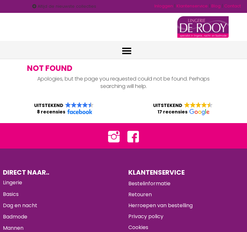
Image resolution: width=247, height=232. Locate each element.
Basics (11, 194)
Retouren (140, 194)
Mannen (13, 228)
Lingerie (12, 182)
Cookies (138, 227)
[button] (64, 108)
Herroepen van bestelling (160, 205)
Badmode (15, 216)
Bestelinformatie (149, 183)
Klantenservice (192, 6)
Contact (232, 6)
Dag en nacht (20, 205)
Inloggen (163, 6)
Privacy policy (145, 216)
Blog (216, 6)
